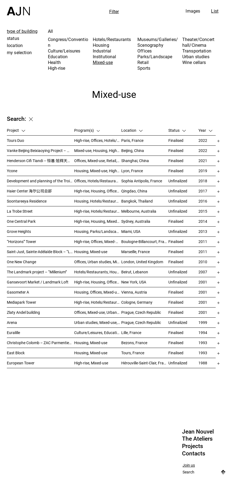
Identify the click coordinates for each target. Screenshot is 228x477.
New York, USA (133, 282)
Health (54, 62)
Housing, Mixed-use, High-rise (97, 170)
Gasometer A (18, 292)
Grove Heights (19, 231)
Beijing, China (132, 150)
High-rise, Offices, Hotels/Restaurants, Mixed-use (97, 140)
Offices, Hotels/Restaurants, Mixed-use (97, 180)
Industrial (102, 51)
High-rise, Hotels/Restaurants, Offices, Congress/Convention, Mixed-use (97, 302)
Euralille (13, 332)
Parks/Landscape (154, 57)
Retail (143, 62)
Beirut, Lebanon (134, 271)
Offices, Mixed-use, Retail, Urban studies (97, 160)
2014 (202, 221)
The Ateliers (197, 438)
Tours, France (132, 352)
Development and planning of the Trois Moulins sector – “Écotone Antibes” (40, 180)
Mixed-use (103, 62)
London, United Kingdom (142, 261)
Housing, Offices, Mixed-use (97, 292)
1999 (202, 322)
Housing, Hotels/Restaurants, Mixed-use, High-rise (97, 201)
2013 (202, 231)
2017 (202, 191)
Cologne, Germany (136, 302)
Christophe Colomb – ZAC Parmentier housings (40, 342)
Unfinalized (177, 180)
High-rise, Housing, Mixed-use (97, 221)
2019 (202, 170)
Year (205, 130)
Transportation (196, 51)
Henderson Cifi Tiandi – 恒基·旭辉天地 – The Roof (40, 160)
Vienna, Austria (134, 292)
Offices (144, 51)
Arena (12, 322)
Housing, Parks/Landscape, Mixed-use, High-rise (97, 231)
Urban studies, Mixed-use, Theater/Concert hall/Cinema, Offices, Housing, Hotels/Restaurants (97, 322)
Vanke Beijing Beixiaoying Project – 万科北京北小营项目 (40, 150)
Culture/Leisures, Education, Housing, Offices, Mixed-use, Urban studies (97, 332)
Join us (189, 465)
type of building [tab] (22, 31)
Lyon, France (132, 170)
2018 (202, 180)
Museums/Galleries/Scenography (157, 42)
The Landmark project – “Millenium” (37, 271)
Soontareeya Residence (27, 201)
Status (177, 130)
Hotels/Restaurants (112, 39)
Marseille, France (135, 251)
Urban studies (195, 57)
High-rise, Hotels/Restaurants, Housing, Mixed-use (97, 211)
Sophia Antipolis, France (141, 180)
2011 (202, 241)
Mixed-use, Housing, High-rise (97, 150)
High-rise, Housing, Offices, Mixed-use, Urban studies (97, 282)
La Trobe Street (20, 211)
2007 (202, 271)
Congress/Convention (68, 42)
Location (132, 130)
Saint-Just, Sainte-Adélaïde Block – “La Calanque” (40, 251)
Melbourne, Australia (138, 211)
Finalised (175, 140)
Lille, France (131, 332)
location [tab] (15, 45)
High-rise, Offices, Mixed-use (97, 241)
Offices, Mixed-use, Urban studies (97, 312)
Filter (114, 11)
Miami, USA (130, 231)
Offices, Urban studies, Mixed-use (97, 261)
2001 (202, 282)
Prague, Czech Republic (141, 312)
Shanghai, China (135, 160)
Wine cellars (194, 62)
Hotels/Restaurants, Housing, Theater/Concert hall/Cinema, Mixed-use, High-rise (97, 271)
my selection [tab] (19, 52)
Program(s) (87, 130)
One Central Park (21, 221)
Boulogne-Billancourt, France (144, 241)
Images (193, 11)
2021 (202, 160)
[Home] (18, 8)
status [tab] (13, 38)
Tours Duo (15, 140)
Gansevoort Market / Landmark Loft (37, 282)
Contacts (193, 453)
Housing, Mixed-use (90, 251)
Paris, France (132, 140)
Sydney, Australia (135, 221)
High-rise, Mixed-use (91, 362)
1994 (202, 332)
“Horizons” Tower (21, 241)
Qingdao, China (134, 191)
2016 (202, 201)
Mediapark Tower (21, 302)
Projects (192, 446)
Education (58, 57)
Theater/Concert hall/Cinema (198, 42)
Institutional (104, 57)
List (214, 11)
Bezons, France (134, 342)
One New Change (21, 261)
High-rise (56, 68)
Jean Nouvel (198, 431)
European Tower (20, 362)
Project (16, 130)
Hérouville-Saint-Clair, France (144, 362)
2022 (202, 140)
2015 (202, 211)
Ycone (12, 170)
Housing (101, 45)
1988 (202, 362)
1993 (202, 342)
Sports (143, 68)
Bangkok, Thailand (137, 201)
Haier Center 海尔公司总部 (29, 191)
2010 (202, 261)
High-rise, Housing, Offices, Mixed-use (97, 191)
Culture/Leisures (64, 51)
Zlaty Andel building (23, 312)
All (50, 31)
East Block (16, 352)
